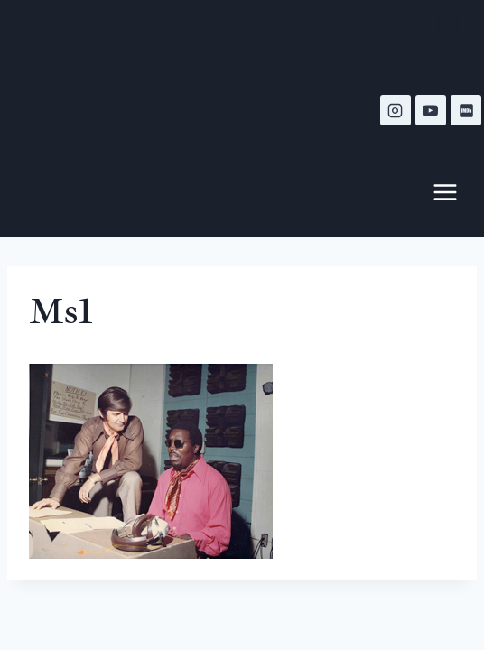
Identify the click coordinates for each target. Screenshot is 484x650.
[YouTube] (430, 110)
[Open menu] (454, 191)
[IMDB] (466, 110)
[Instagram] (395, 110)
